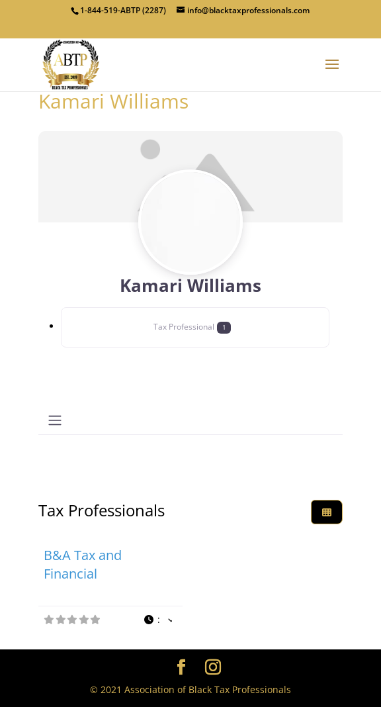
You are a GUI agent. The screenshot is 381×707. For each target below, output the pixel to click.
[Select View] (327, 512)
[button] (157, 620)
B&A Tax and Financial (83, 564)
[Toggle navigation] (54, 420)
